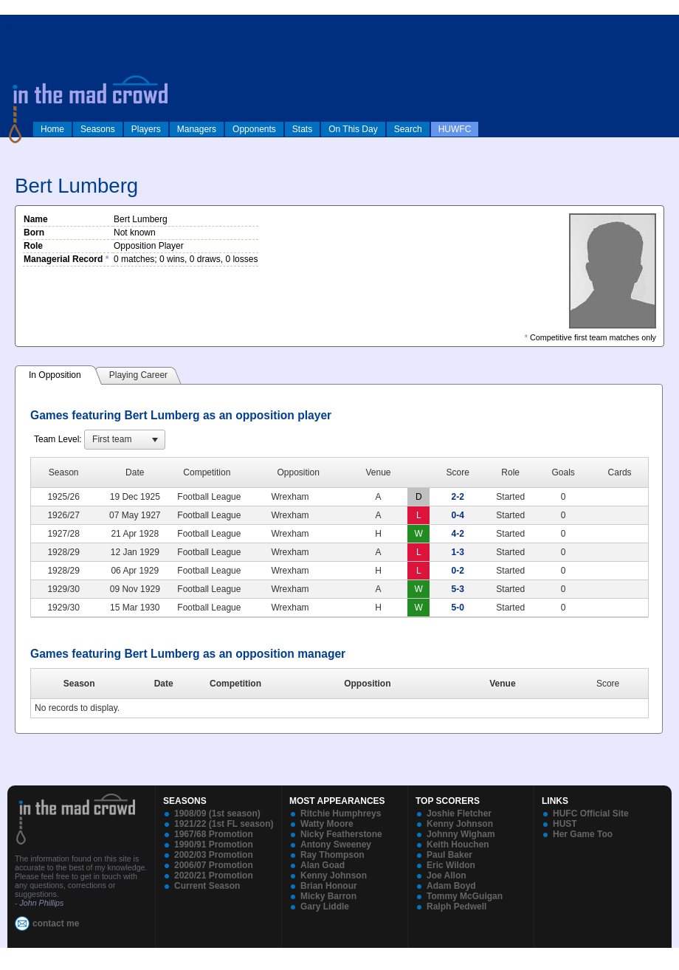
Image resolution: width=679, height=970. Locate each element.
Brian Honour (328, 886)
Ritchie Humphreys (340, 813)
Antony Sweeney (335, 844)
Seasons (97, 129)
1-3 (458, 552)
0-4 (458, 515)
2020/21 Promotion (213, 875)
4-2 (458, 534)
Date (163, 683)
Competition (235, 683)
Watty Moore (327, 824)
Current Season (207, 886)
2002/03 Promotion (213, 855)
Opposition (367, 683)
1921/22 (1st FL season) (224, 824)
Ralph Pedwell (456, 906)
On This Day (352, 129)
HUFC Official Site (591, 813)
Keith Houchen (458, 844)
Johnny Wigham (461, 834)
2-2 (458, 497)
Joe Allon (446, 875)
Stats (302, 129)
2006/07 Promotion (213, 865)
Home (52, 129)
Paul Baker (449, 855)
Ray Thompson (332, 855)
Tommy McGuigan (465, 896)
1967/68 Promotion (213, 834)
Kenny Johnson (333, 875)
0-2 (458, 570)
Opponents (254, 129)
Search (408, 129)
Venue (502, 683)
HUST (565, 824)
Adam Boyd (451, 886)
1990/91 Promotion (213, 844)
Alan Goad (322, 865)
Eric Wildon (451, 865)
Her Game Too (583, 834)
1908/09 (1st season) (217, 813)
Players (146, 129)
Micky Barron (328, 896)
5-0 (458, 607)
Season (79, 683)
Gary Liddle (324, 906)
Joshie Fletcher (459, 813)
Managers (196, 129)
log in (15, 23)
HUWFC (455, 129)
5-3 (458, 589)
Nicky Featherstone (341, 834)
